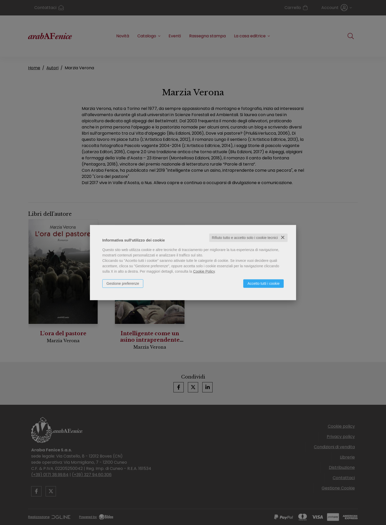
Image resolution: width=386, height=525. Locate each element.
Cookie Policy (204, 271)
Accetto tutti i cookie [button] (263, 283)
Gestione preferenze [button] (122, 283)
